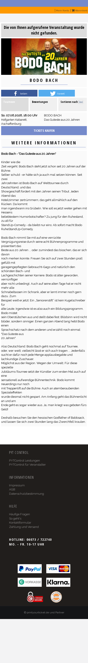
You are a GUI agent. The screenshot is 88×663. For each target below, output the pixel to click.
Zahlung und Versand (24, 527)
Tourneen (9, 102)
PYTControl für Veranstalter (27, 464)
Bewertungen (40, 102)
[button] (19, 94)
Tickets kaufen (44, 130)
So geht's (15, 518)
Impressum (17, 485)
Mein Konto (62, 10)
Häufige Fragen (19, 514)
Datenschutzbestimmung (26, 493)
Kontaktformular (20, 522)
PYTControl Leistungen (24, 460)
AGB (12, 489)
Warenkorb (79, 10)
